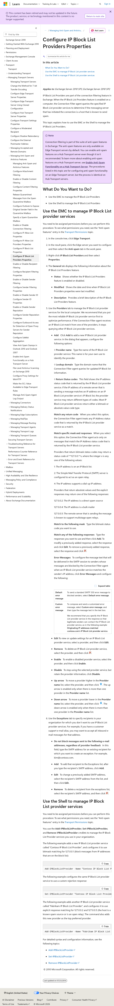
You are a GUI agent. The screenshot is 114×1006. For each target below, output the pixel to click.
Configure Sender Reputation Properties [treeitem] (26, 316)
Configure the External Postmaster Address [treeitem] (21, 142)
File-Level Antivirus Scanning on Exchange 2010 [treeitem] (26, 370)
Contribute (51, 999)
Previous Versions (25, 999)
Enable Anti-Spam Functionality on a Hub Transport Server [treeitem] (23, 360)
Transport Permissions (76, 231)
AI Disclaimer (8, 999)
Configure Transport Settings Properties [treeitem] (24, 122)
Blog (39, 999)
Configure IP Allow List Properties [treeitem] (23, 234)
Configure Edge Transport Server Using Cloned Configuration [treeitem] (22, 105)
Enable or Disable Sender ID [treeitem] (25, 295)
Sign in (107, 3)
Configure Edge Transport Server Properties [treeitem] (22, 95)
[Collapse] (36, 28)
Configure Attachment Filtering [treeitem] (23, 173)
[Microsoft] (5, 4)
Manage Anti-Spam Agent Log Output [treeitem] (25, 396)
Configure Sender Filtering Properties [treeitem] (25, 289)
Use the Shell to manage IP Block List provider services (70, 75)
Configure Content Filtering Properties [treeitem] (25, 188)
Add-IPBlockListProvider (60, 949)
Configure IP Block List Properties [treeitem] (23, 250)
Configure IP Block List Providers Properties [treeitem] (23, 258)
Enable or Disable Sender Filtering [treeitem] (24, 281)
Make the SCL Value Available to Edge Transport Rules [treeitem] (25, 387)
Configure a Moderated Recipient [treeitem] (21, 130)
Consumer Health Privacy (83, 999)
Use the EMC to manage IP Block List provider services (70, 71)
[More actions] (109, 30)
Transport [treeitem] (12, 69)
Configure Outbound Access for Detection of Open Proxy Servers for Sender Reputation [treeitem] (26, 328)
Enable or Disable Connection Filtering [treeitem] (22, 227)
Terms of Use (8, 1004)
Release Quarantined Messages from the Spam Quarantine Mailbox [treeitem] (24, 198)
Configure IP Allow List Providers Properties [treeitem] (23, 242)
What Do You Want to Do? (57, 67)
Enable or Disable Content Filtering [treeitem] (24, 181)
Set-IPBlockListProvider (60, 956)
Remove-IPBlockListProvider (62, 962)
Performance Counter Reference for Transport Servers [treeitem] (22, 453)
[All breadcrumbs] (45, 30)
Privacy (63, 999)
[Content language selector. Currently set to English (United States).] (15, 993)
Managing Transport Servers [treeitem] (23, 81)
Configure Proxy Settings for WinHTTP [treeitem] (25, 377)
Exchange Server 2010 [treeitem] (16, 39)
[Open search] (100, 4)
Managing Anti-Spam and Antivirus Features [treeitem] (24, 165)
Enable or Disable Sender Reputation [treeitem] (24, 309)
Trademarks (23, 1004)
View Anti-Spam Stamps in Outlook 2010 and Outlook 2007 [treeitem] (25, 349)
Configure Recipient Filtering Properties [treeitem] (25, 273)
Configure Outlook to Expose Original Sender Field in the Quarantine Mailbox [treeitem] (26, 210)
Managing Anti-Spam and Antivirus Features (66, 30)
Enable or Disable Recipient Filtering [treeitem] (25, 265)
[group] (77, 869)
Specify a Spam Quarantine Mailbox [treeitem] (25, 219)
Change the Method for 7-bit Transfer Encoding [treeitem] (24, 87)
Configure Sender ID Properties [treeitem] (22, 301)
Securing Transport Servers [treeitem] (20, 439)
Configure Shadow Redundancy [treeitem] (25, 136)
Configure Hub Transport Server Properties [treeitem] (22, 114)
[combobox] (20, 34)
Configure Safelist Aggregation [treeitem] (21, 339)
